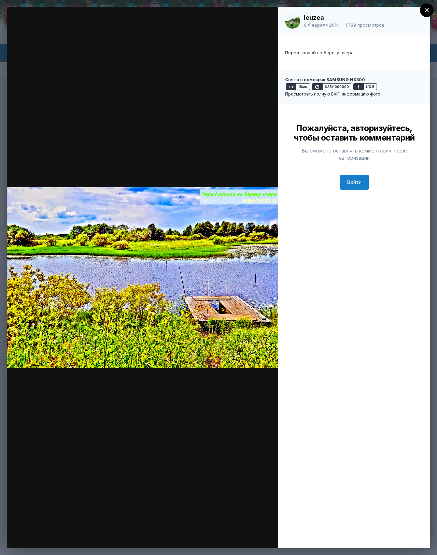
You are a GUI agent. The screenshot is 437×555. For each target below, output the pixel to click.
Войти (354, 182)
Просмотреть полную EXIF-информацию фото (332, 94)
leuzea (314, 17)
